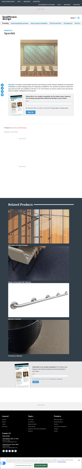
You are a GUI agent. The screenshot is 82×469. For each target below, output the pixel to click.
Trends (3, 424)
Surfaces (56, 428)
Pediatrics (30, 431)
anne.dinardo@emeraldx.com (10, 441)
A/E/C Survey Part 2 (55, 23)
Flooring (56, 424)
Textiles (56, 431)
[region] (41, 463)
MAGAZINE (27, 1)
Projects (4, 422)
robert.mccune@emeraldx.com (10, 447)
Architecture (31, 422)
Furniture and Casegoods (60, 426)
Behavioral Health (32, 424)
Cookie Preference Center (24, 465)
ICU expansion (68, 23)
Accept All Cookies (40, 465)
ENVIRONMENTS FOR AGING (46, 4)
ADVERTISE (36, 1)
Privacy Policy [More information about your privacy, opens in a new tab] (61, 462)
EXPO (19, 1)
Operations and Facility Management (37, 428)
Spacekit (11, 84)
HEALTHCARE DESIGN (8, 1)
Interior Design (31, 426)
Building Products (58, 422)
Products (8, 30)
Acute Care (30, 419)
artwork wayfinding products (19, 23)
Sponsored (4, 426)
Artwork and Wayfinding (18, 128)
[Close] (79, 460)
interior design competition (39, 23)
